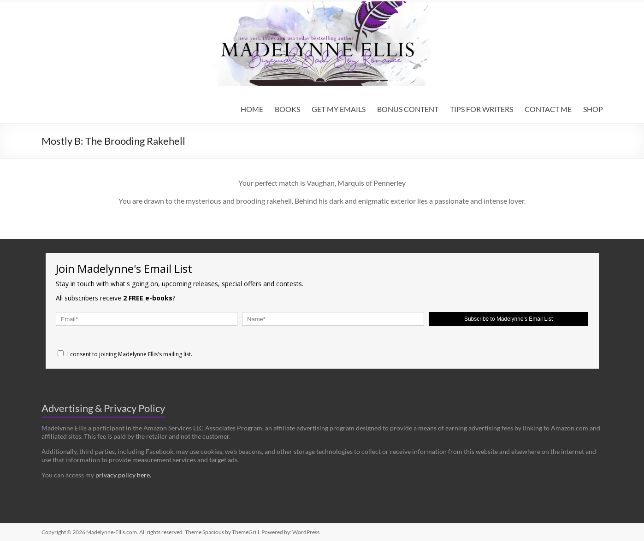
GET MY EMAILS (339, 109)
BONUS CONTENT (407, 109)
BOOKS (287, 109)
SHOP (593, 109)
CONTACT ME (548, 109)
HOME (252, 109)
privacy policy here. (123, 475)
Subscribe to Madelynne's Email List (508, 319)
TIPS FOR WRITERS (481, 109)
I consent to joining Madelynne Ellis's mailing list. (125, 354)
